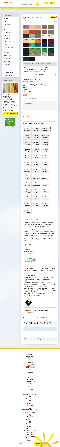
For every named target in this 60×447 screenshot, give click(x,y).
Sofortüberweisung (30, 399)
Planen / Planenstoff (8, 53)
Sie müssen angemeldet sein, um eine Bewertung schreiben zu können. (37, 323)
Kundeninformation (30, 381)
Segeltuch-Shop (7, 2)
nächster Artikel (51, 22)
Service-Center (30, 356)
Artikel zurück (39, 22)
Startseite (32, 17)
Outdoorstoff (28, 9)
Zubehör (5, 44)
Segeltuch (6, 9)
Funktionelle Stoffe (8, 47)
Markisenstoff (38, 9)
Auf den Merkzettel (29, 116)
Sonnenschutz (49, 9)
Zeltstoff (17, 9)
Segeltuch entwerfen (40, 74)
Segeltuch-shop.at (30, 412)
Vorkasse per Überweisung (29, 394)
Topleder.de (30, 426)
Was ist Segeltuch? (30, 387)
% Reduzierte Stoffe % (8, 72)
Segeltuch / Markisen (8, 75)
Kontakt (30, 354)
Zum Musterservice (10, 113)
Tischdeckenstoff (7, 50)
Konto (30, 358)
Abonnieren (38, 443)
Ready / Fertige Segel (8, 70)
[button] (56, 3)
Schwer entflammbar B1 (9, 67)
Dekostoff (6, 27)
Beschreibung (28, 219)
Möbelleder (7, 32)
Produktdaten (37, 219)
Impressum (30, 372)
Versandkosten (46, 339)
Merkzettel (30, 359)
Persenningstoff (7, 55)
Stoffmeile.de (30, 419)
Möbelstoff (6, 29)
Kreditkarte (30, 403)
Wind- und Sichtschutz (8, 41)
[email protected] (29, 312)
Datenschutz (30, 376)
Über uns (30, 385)
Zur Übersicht (28, 22)
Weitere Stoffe (6, 64)
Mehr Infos (31, 438)
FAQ (30, 383)
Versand (30, 378)
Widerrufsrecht (30, 379)
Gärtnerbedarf (6, 61)
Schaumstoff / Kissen (8, 58)
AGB (30, 374)
